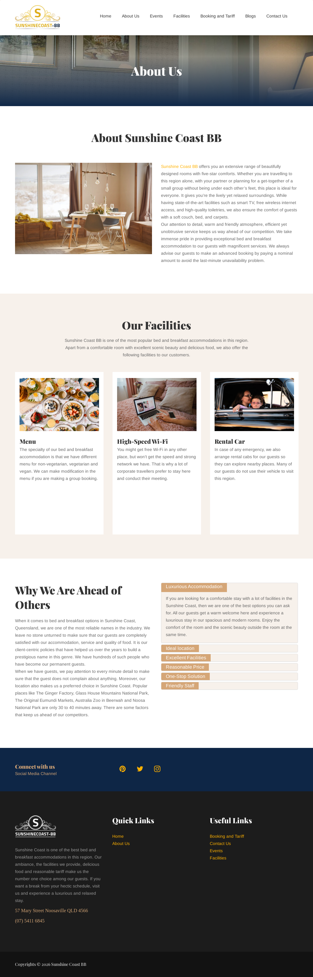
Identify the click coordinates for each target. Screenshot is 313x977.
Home (105, 16)
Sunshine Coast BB (179, 166)
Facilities (181, 16)
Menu (28, 441)
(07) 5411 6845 (30, 920)
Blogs (250, 16)
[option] (59, 453)
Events (156, 16)
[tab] (229, 586)
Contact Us (276, 16)
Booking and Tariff (217, 16)
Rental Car (230, 441)
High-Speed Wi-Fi (142, 441)
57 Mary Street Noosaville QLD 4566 (51, 910)
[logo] (35, 17)
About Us (130, 16)
